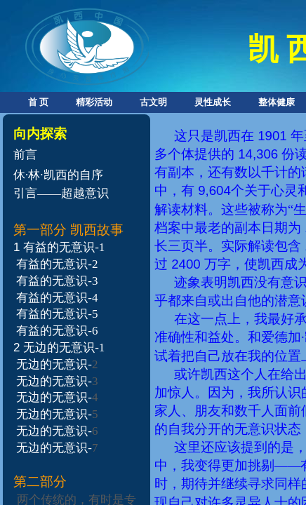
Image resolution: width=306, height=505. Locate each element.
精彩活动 (94, 102)
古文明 (153, 102)
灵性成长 (212, 102)
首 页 (38, 102)
